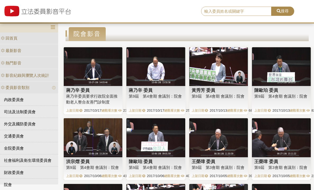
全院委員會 (14, 148)
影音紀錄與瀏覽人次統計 (25, 75)
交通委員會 (14, 136)
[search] (236, 11)
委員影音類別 (15, 87)
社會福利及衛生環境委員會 (28, 160)
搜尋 (283, 11)
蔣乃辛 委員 (78, 90)
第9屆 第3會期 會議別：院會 (218, 167)
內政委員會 (14, 99)
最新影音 (11, 50)
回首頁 (9, 38)
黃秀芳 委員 (203, 90)
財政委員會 (14, 172)
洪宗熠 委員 (78, 161)
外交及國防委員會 (20, 124)
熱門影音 (11, 63)
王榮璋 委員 (203, 161)
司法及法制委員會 (20, 112)
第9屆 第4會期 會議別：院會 (155, 96)
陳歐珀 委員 (266, 90)
